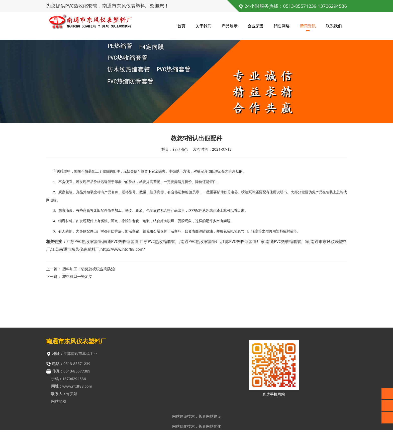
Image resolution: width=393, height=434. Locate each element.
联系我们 (334, 25)
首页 (181, 25)
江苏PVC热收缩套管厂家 (243, 280)
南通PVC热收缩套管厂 (200, 280)
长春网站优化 (210, 427)
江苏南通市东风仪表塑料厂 (75, 288)
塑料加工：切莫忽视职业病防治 (88, 307)
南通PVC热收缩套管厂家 (287, 280)
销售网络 (282, 25)
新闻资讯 (308, 25)
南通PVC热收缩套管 (121, 280)
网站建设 (179, 417)
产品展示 (230, 25)
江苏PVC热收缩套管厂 (159, 280)
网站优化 (179, 427)
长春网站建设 (210, 417)
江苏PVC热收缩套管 (84, 280)
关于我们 (203, 25)
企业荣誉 (256, 25)
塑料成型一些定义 (77, 315)
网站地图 (58, 402)
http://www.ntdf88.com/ (122, 288)
